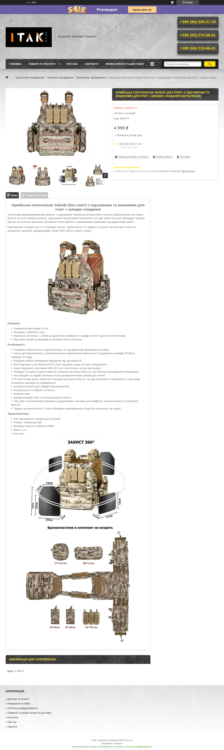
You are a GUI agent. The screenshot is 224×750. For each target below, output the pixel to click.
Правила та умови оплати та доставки (29, 712)
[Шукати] (210, 64)
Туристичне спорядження (29, 77)
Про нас (72, 64)
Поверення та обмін (18, 703)
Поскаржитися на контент (111, 746)
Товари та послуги (42, 64)
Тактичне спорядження (60, 77)
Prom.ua (128, 740)
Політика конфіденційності (22, 708)
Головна (15, 64)
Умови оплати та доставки (124, 64)
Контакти (91, 64)
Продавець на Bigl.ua (111, 743)
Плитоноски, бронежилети (91, 77)
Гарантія (12, 726)
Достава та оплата (18, 699)
